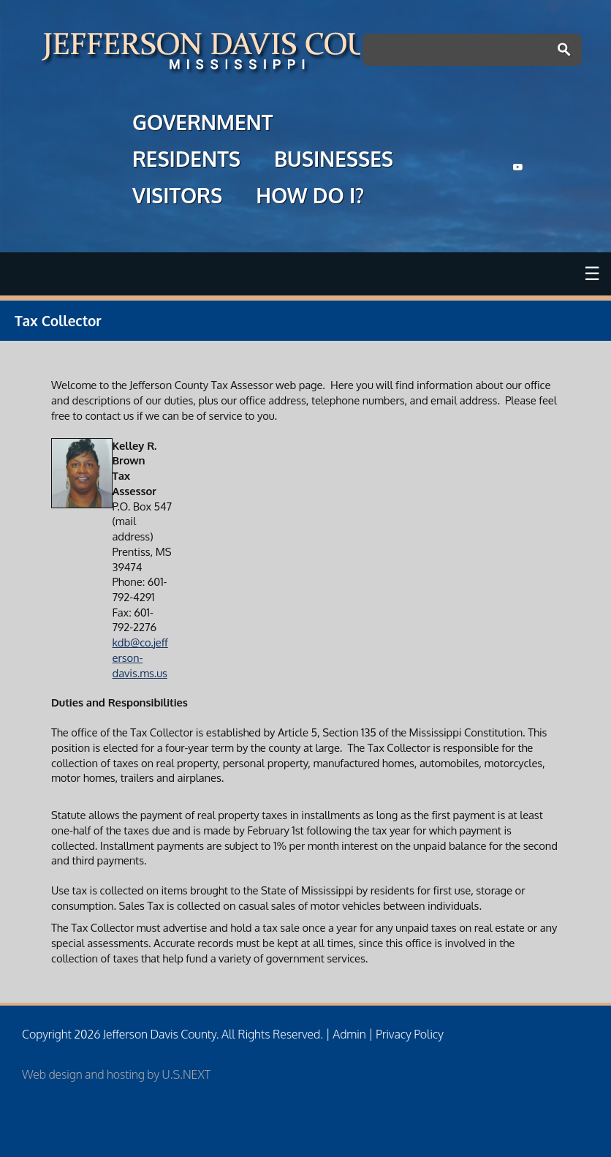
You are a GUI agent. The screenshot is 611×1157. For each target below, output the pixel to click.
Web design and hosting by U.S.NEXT (116, 1074)
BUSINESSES (333, 161)
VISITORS (177, 197)
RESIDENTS (186, 161)
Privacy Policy (410, 1034)
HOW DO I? (310, 197)
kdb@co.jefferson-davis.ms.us (140, 657)
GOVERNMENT (202, 124)
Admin (349, 1034)
